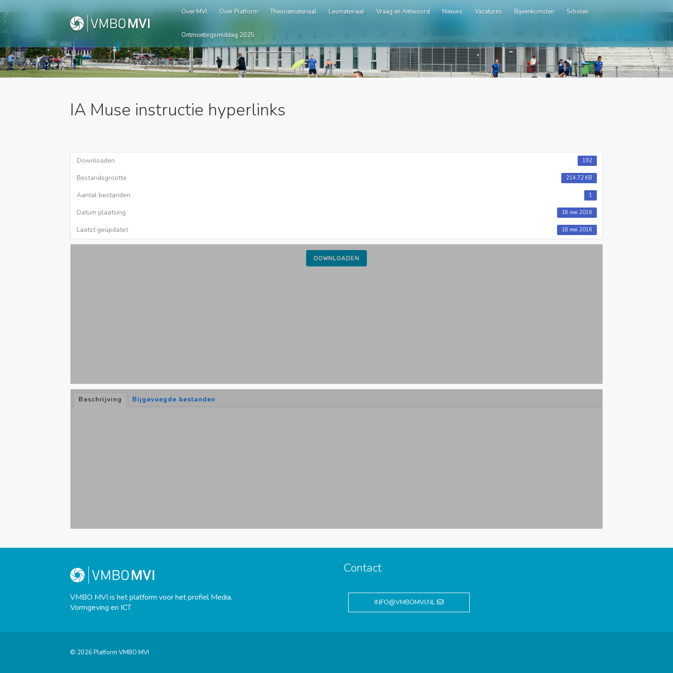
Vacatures (488, 11)
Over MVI (194, 11)
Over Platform (238, 11)
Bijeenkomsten (534, 11)
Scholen (577, 11)
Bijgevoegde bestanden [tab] (173, 399)
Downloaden (336, 258)
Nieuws (452, 11)
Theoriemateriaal (293, 11)
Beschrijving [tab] (100, 399)
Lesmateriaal (346, 11)
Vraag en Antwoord (403, 11)
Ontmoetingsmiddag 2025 (217, 35)
